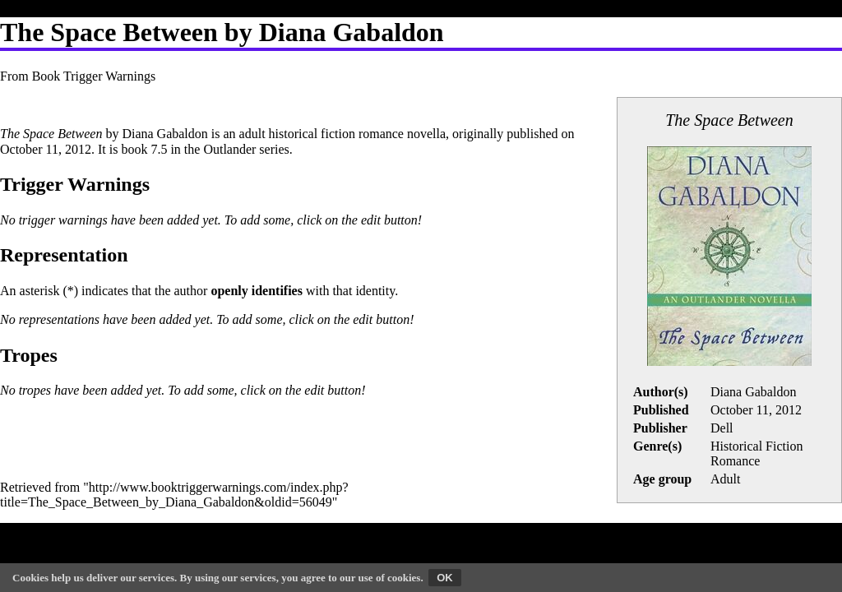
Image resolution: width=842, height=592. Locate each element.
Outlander (229, 149)
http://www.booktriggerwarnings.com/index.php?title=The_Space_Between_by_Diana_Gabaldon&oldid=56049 (174, 494)
